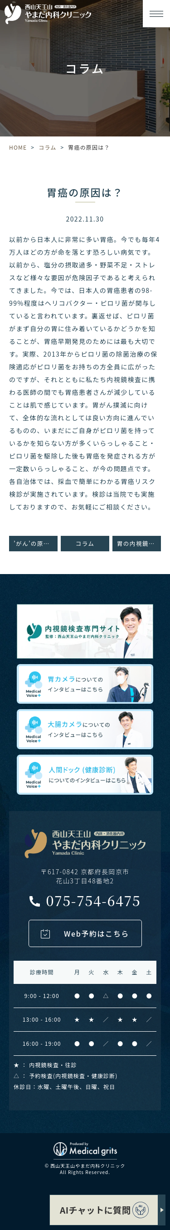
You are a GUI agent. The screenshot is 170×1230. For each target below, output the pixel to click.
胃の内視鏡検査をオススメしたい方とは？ (139, 543)
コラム (47, 147)
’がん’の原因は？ (36, 543)
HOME (18, 147)
